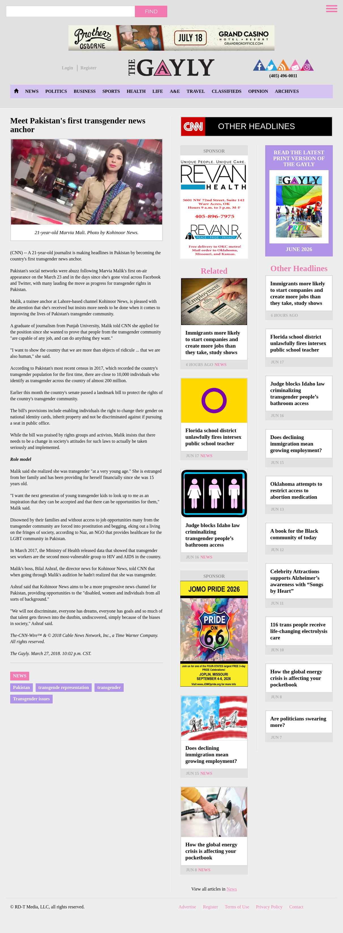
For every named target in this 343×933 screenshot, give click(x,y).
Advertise (187, 906)
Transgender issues (31, 698)
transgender (109, 687)
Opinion (258, 91)
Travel (196, 91)
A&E (175, 91)
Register (88, 67)
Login (67, 67)
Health (136, 91)
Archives (287, 91)
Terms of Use (237, 906)
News (31, 91)
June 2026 (299, 249)
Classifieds (226, 91)
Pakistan (21, 687)
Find (151, 11)
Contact (296, 906)
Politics (56, 91)
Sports (111, 91)
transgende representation (63, 687)
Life (158, 91)
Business (85, 91)
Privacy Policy (269, 906)
